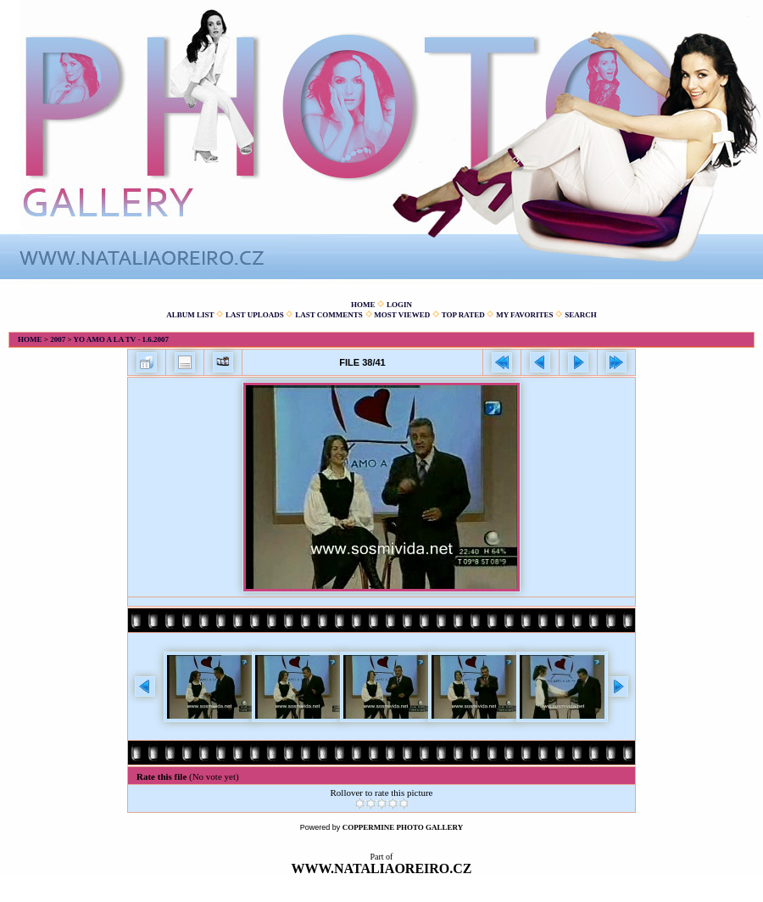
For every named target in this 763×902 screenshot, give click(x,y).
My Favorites (524, 315)
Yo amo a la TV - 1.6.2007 (121, 339)
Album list (190, 315)
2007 (57, 339)
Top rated (463, 315)
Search (581, 315)
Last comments (329, 315)
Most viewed (402, 315)
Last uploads (255, 315)
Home (363, 304)
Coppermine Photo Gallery (403, 827)
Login (399, 304)
